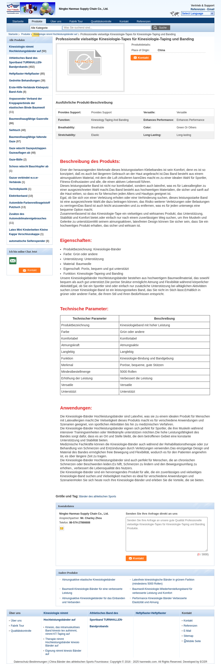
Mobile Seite (192, 641)
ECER (203, 661)
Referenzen (198, 9)
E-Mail (187, 630)
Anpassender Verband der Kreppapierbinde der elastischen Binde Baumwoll (27, 103)
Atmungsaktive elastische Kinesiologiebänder (88, 579)
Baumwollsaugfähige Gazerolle (28, 118)
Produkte (37, 21)
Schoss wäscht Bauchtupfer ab (28, 166)
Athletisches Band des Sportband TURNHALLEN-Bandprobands (25, 62)
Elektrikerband (18, 195)
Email (210, 9)
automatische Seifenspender (27, 241)
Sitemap (188, 635)
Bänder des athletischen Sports (97, 496)
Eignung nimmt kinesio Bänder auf (63, 652)
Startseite (18, 21)
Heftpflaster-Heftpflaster (24, 73)
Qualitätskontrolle (101, 21)
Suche (163, 27)
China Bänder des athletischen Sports (71, 661)
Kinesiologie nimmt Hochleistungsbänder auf (55, 34)
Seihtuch (14, 130)
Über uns (56, 21)
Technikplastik (18, 189)
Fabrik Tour (76, 21)
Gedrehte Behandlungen (24, 80)
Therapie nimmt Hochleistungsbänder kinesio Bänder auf (62, 642)
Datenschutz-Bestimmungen (30, 661)
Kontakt (124, 21)
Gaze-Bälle (16, 159)
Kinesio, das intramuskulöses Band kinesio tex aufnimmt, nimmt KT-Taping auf (62, 630)
